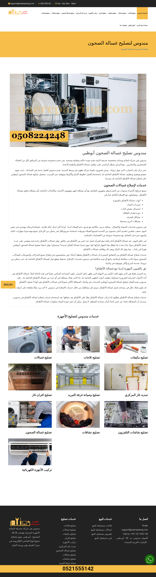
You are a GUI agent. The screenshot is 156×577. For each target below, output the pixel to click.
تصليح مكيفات (112, 13)
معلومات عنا (123, 25)
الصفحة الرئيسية (142, 13)
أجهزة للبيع (131, 25)
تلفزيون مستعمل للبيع (101, 534)
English (8, 284)
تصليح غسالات (122, 13)
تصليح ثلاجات (132, 13)
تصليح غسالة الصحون (67, 13)
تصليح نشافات (55, 13)
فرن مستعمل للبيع (103, 538)
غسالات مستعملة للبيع (101, 529)
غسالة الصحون (127, 49)
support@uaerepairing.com (21, 3)
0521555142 (45, 3)
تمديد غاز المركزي (81, 13)
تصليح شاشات (45, 13)
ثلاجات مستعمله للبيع (102, 525)
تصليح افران (102, 13)
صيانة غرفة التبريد (142, 25)
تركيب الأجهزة (92, 13)
